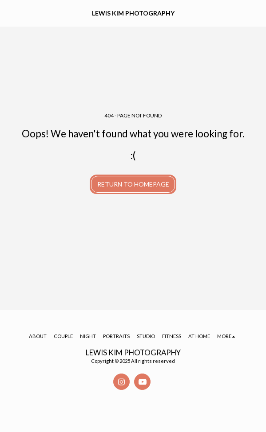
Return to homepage (133, 184)
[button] (9, 12)
